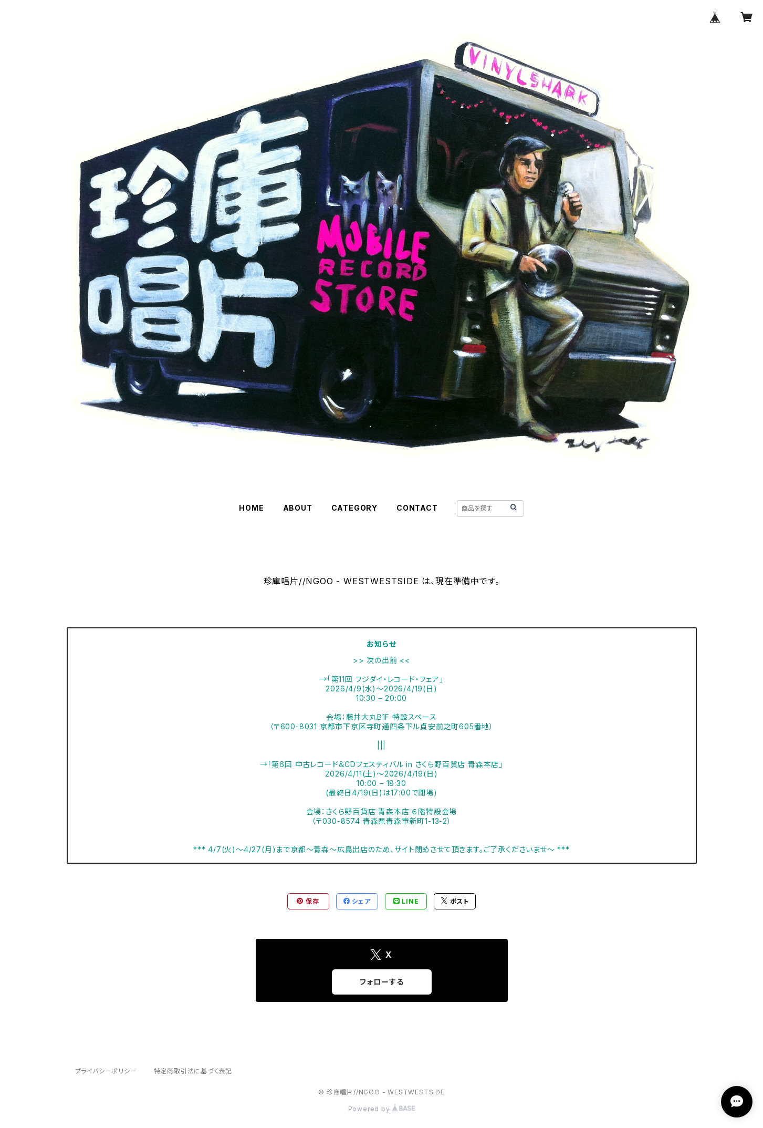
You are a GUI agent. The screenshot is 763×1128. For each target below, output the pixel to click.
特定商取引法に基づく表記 (193, 1071)
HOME (251, 507)
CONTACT (417, 507)
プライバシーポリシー (106, 1071)
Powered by (381, 1109)
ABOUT (297, 507)
